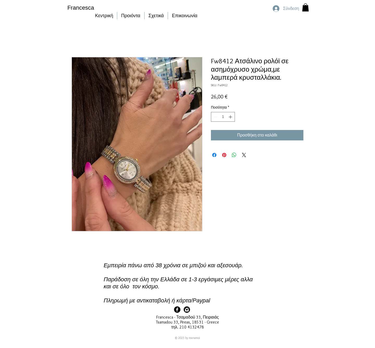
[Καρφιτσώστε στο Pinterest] (224, 155)
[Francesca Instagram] (187, 309)
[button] (305, 7)
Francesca (80, 7)
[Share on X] (244, 155)
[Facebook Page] (177, 309)
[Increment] (231, 116)
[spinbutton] (223, 116)
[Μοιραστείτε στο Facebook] (214, 155)
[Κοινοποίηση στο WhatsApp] (234, 155)
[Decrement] (215, 116)
